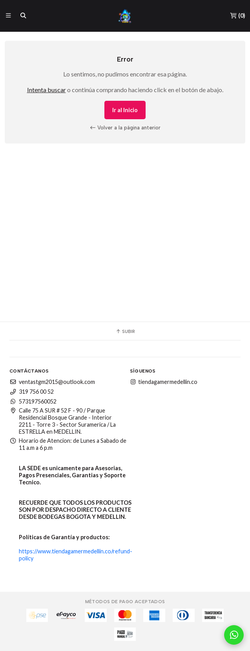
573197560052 (33, 401)
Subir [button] (125, 331)
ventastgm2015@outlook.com (52, 381)
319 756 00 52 (31, 391)
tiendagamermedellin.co (163, 381)
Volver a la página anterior (125, 127)
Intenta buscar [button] (46, 89)
